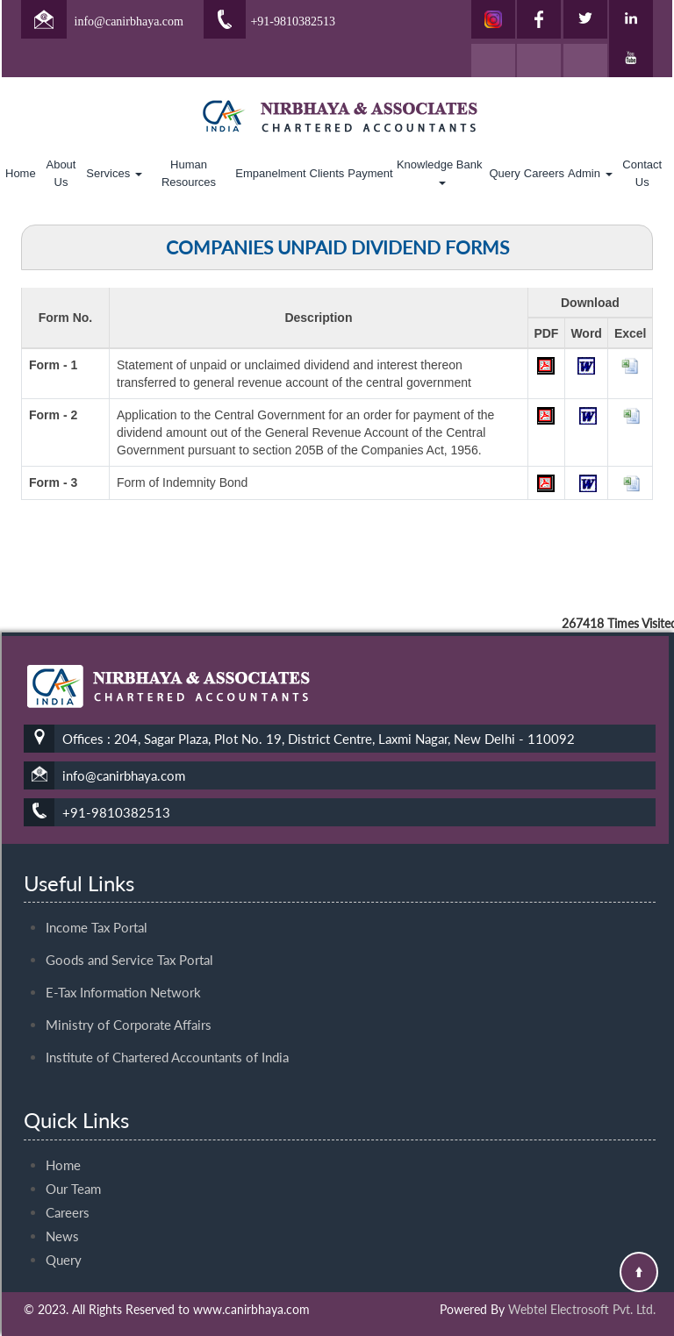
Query (504, 173)
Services (113, 173)
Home (20, 173)
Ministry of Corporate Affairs (129, 1009)
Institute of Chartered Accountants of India (167, 1041)
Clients (327, 173)
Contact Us (642, 173)
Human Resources (188, 173)
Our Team (73, 1173)
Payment (370, 173)
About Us (60, 173)
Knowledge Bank (441, 171)
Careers (544, 173)
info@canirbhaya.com (129, 21)
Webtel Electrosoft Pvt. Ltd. (582, 1309)
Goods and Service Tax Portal (129, 944)
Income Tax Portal (96, 911)
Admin (590, 173)
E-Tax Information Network (123, 976)
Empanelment (270, 173)
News (62, 1220)
